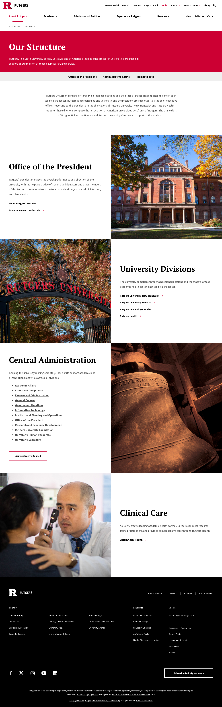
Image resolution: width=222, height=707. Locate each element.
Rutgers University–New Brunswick (142, 295)
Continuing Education (18, 627)
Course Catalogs (140, 621)
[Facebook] (11, 673)
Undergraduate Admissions (61, 621)
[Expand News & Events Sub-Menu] (192, 5)
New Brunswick (112, 5)
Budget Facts (145, 76)
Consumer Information (179, 640)
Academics (50, 16)
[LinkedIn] (55, 673)
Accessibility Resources (180, 628)
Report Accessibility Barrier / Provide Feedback (131, 694)
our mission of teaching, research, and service (48, 63)
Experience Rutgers (129, 16)
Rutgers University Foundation (34, 430)
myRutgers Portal (141, 634)
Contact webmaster (144, 700)
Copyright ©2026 (77, 700)
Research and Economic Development (38, 425)
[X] (21, 673)
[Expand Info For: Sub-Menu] (175, 5)
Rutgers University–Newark (137, 302)
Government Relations (29, 405)
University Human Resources (33, 435)
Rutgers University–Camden (138, 309)
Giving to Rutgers (17, 634)
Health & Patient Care (199, 16)
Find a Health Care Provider (101, 621)
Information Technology (30, 410)
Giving (207, 5)
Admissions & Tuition (87, 16)
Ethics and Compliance (29, 390)
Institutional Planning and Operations (38, 415)
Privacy (172, 652)
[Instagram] (33, 673)
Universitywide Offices (59, 634)
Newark (126, 5)
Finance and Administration (32, 395)
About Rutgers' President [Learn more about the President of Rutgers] (25, 203)
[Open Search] (214, 5)
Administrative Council (117, 76)
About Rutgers (18, 16)
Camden (137, 5)
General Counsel (25, 400)
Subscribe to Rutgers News (189, 673)
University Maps (56, 627)
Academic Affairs (25, 385)
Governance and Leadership (26, 210)
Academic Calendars (142, 615)
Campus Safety (16, 615)
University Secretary (28, 440)
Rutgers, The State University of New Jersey (102, 700)
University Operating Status (181, 615)
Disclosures (174, 646)
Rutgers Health (151, 5)
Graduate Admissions (59, 615)
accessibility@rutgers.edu (87, 694)
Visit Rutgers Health (133, 539)
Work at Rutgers (96, 615)
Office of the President (82, 76)
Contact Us (14, 621)
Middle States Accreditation (146, 640)
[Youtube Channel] (43, 673)
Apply (164, 5)
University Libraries (142, 627)
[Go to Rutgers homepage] (15, 5)
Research (163, 16)
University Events (97, 627)
